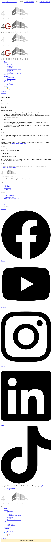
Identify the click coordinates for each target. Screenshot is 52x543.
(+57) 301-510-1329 (44, 2)
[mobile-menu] (1, 506)
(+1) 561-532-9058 (29, 2)
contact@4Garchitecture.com (9, 2)
